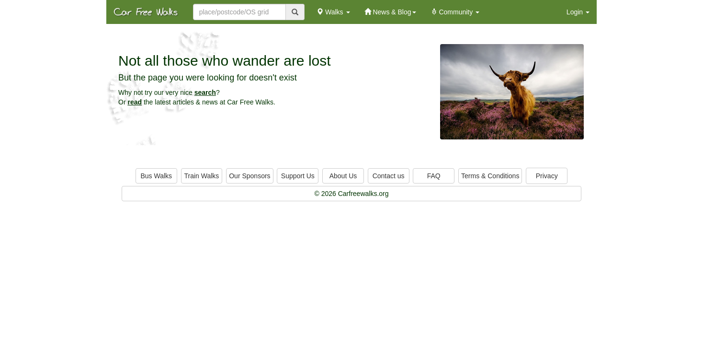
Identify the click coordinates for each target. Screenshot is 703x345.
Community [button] (455, 12)
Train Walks (201, 176)
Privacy (547, 176)
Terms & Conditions (490, 176)
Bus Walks (156, 176)
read (134, 102)
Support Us (298, 176)
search (205, 92)
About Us (343, 176)
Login (578, 12)
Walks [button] (333, 12)
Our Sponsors (249, 176)
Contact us (389, 176)
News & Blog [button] (390, 12)
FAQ (434, 176)
